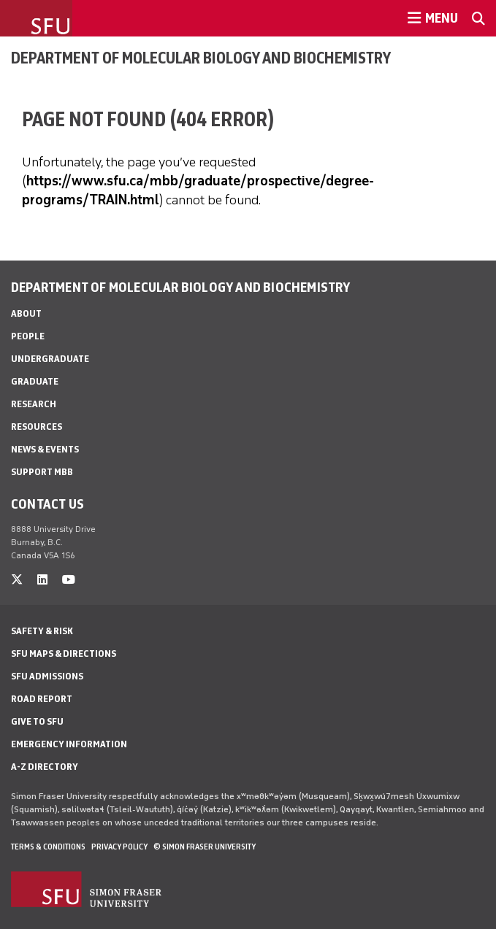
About (26, 313)
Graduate (34, 381)
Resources (36, 426)
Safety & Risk (42, 631)
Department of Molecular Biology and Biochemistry (201, 57)
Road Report (41, 699)
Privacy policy (119, 846)
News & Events (45, 449)
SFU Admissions (47, 676)
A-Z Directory (44, 766)
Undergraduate (50, 358)
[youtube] (68, 580)
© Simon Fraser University (204, 846)
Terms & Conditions (48, 846)
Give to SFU (37, 721)
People (28, 336)
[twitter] (17, 580)
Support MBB (42, 472)
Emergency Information (69, 744)
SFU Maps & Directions (63, 653)
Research (33, 404)
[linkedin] (42, 580)
